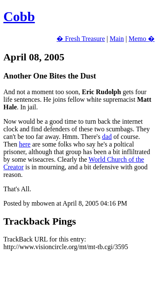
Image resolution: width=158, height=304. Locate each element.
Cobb (19, 16)
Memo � (142, 38)
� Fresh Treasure (80, 38)
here (25, 144)
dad (107, 136)
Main (117, 38)
